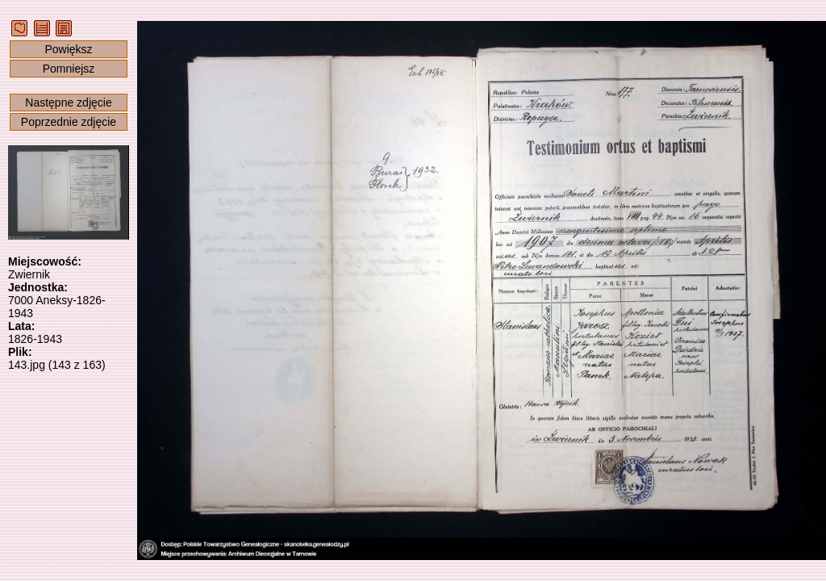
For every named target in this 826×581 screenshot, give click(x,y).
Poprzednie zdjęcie (68, 121)
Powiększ (68, 49)
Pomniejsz (69, 68)
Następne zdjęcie (68, 102)
